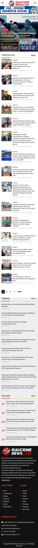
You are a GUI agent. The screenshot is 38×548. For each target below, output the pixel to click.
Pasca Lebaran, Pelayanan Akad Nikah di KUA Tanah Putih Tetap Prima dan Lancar (24, 265)
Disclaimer (6, 501)
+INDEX (33, 55)
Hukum (25, 496)
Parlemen (26, 507)
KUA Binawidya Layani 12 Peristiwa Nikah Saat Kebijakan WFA (24, 279)
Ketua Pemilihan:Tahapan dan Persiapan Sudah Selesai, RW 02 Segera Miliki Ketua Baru (24, 123)
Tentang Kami (7, 493)
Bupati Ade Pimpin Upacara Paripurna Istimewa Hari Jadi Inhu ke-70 (19, 34)
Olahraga (25, 504)
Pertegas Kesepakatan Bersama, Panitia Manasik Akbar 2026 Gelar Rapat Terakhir (22, 223)
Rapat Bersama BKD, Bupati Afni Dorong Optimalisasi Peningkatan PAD (23, 251)
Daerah (5, 30)
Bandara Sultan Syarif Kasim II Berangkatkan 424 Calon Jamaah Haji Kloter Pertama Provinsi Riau (23, 81)
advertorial (26, 509)
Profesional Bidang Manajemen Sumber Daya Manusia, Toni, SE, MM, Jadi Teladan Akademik (18, 314)
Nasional (25, 499)
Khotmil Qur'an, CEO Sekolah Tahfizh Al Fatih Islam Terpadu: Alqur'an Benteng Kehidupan (24, 109)
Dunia (24, 501)
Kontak (5, 504)
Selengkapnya (6, 480)
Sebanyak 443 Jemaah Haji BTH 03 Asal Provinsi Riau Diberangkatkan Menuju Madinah (24, 65)
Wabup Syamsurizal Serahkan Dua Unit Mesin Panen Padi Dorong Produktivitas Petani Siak (23, 172)
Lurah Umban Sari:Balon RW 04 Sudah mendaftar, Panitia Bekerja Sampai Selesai (24, 238)
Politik (24, 493)
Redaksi (5, 496)
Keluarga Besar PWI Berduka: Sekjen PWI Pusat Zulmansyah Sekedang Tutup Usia (23, 95)
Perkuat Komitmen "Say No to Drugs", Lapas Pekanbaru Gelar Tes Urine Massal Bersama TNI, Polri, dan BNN (24, 157)
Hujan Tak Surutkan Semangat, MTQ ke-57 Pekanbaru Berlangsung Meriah (28, 50)
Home (5, 491)
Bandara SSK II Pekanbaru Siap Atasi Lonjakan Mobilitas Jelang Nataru (9, 50)
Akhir (20, 291)
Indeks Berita (7, 507)
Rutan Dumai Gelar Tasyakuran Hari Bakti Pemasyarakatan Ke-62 (14, 323)
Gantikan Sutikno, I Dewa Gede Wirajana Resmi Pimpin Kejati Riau (18, 305)
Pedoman (6, 499)
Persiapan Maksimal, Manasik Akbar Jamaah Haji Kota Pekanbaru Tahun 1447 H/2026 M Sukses (24, 207)
